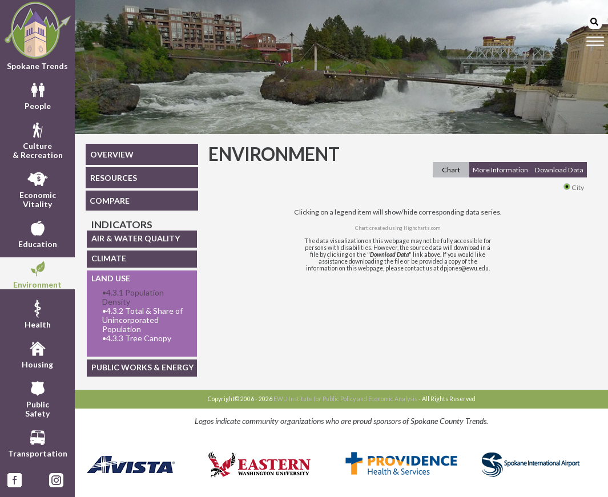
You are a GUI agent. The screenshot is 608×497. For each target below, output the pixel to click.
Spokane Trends (37, 36)
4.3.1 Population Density (133, 297)
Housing (37, 353)
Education (37, 233)
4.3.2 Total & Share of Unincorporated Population (142, 320)
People (38, 95)
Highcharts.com (422, 228)
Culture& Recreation (38, 139)
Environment (37, 273)
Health (38, 313)
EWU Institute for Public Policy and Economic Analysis (345, 398)
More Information (500, 169)
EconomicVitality (37, 188)
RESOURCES (113, 178)
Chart (451, 169)
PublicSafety (37, 397)
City (573, 187)
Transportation (37, 442)
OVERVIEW (112, 154)
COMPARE (110, 200)
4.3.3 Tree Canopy (136, 338)
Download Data (559, 169)
